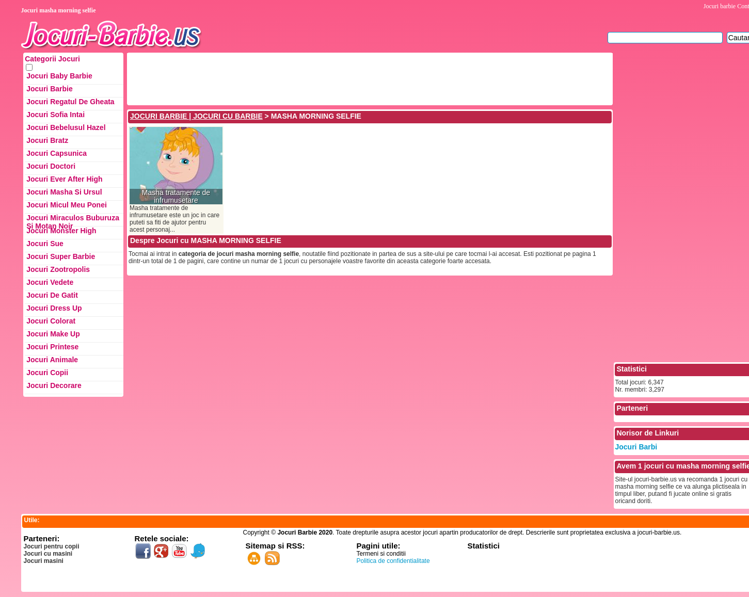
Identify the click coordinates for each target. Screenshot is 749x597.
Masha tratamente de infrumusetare (176, 196)
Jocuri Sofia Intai (55, 114)
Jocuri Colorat (50, 321)
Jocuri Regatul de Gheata (70, 102)
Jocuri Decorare (54, 385)
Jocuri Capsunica (56, 153)
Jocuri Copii (47, 372)
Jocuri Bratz (47, 140)
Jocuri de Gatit (52, 295)
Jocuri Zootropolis (58, 269)
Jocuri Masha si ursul (64, 192)
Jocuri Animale (52, 360)
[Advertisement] (316, 78)
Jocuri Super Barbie (60, 256)
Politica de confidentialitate (393, 560)
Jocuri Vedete (49, 282)
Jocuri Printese (52, 347)
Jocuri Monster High (61, 231)
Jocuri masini (43, 560)
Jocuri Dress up (54, 308)
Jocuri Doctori (50, 166)
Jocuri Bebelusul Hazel (65, 127)
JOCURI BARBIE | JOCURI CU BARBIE (196, 116)
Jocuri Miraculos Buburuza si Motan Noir (72, 220)
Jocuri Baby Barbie (59, 76)
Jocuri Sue (44, 243)
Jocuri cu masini (48, 553)
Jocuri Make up (52, 334)
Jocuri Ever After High (64, 179)
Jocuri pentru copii (51, 546)
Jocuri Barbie (49, 89)
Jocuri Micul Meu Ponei (66, 205)
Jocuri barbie (720, 6)
